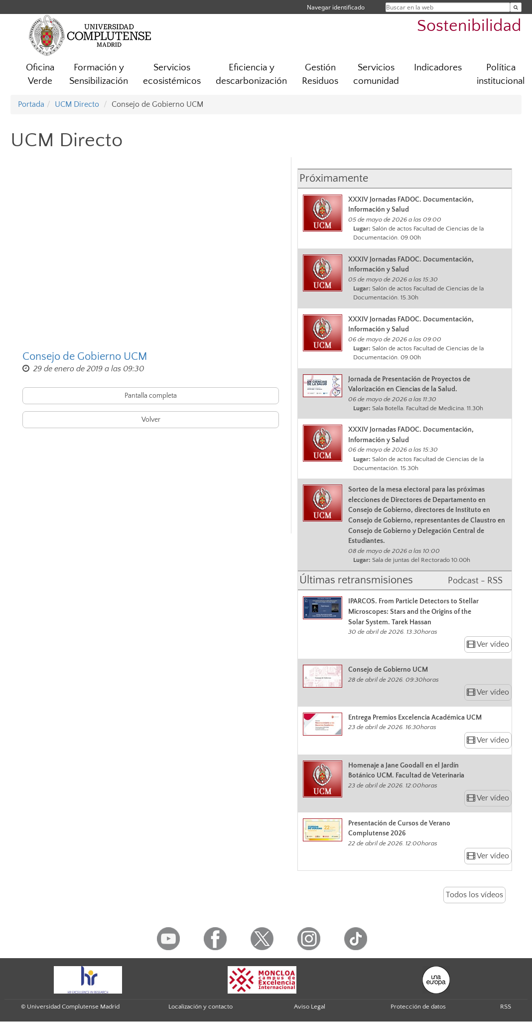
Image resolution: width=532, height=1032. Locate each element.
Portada (31, 104)
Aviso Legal (309, 1006)
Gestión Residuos (320, 74)
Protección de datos (418, 1006)
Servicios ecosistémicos (172, 74)
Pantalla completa (151, 396)
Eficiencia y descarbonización (251, 74)
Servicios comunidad (376, 74)
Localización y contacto (200, 1006)
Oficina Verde (40, 74)
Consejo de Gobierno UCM (84, 356)
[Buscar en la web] (516, 7)
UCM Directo (77, 104)
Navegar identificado (336, 7)
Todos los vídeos (474, 894)
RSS (505, 1006)
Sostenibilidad (469, 26)
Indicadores (438, 67)
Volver (150, 420)
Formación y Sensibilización (98, 74)
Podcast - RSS (475, 581)
